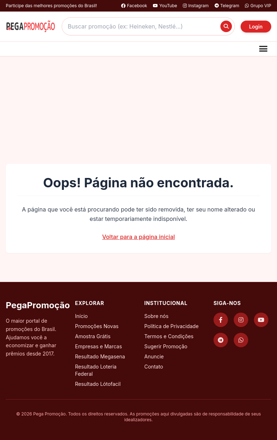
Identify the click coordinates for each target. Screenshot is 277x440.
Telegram (227, 5)
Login (256, 26)
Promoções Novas (97, 326)
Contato (153, 366)
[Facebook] (221, 320)
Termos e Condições (168, 336)
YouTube (165, 5)
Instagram (196, 5)
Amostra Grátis (92, 336)
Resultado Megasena (100, 356)
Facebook (134, 5)
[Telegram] (221, 340)
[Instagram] (241, 320)
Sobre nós (156, 316)
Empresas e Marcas (98, 346)
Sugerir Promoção (165, 346)
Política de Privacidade (171, 326)
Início (81, 316)
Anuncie (154, 356)
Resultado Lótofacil (97, 384)
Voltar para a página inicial (138, 236)
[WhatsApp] (241, 340)
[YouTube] (261, 320)
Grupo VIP (258, 5)
